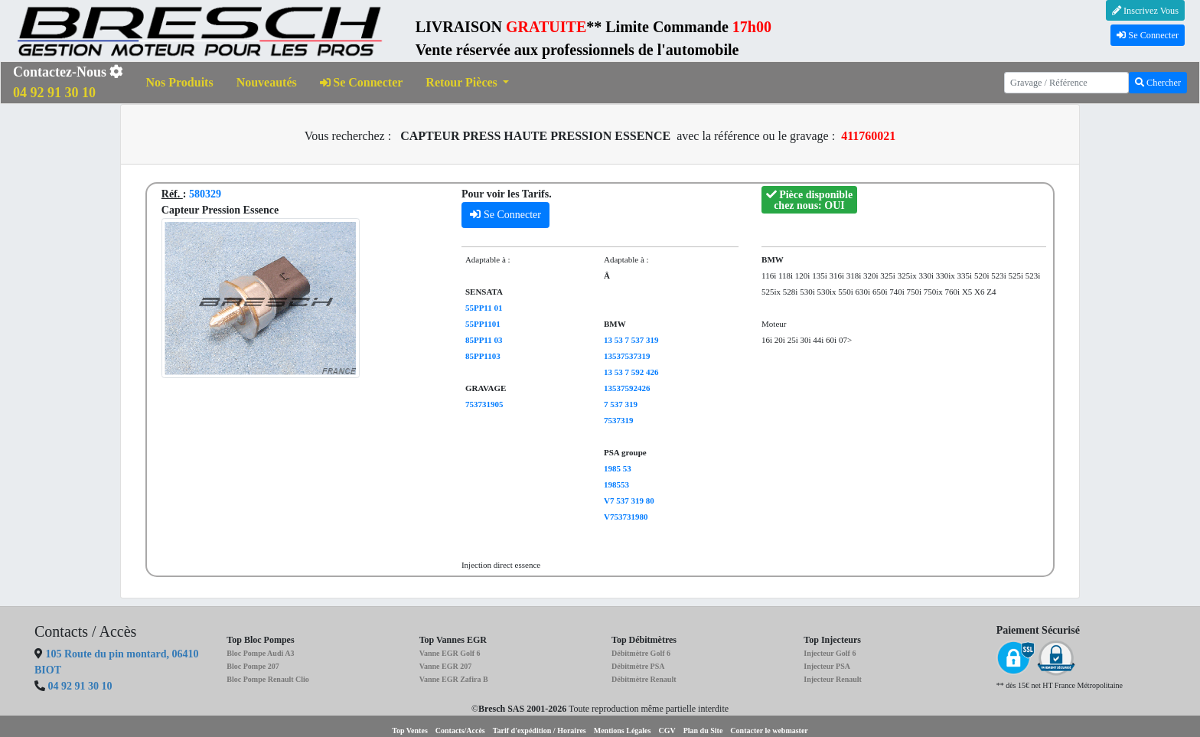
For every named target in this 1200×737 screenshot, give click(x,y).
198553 (616, 484)
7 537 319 (621, 404)
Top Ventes (410, 730)
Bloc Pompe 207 (253, 666)
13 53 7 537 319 (631, 339)
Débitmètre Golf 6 (640, 653)
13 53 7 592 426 (631, 372)
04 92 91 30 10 (80, 686)
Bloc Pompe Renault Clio (268, 679)
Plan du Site (703, 730)
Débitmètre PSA (638, 666)
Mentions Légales (622, 730)
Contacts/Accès (460, 730)
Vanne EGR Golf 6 (450, 653)
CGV (666, 730)
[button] (467, 83)
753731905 (484, 404)
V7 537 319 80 (629, 500)
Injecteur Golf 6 (830, 653)
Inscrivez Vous (1145, 10)
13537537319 (627, 355)
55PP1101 (483, 323)
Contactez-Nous (68, 82)
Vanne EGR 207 (445, 666)
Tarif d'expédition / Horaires (539, 730)
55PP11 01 (484, 307)
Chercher (1158, 82)
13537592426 (627, 388)
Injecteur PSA (827, 666)
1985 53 (617, 468)
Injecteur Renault (833, 679)
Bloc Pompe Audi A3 (260, 653)
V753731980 (625, 516)
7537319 (619, 420)
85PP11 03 (484, 339)
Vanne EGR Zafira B (453, 679)
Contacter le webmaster (768, 730)
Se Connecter (1148, 35)
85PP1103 (483, 355)
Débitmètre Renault (644, 679)
